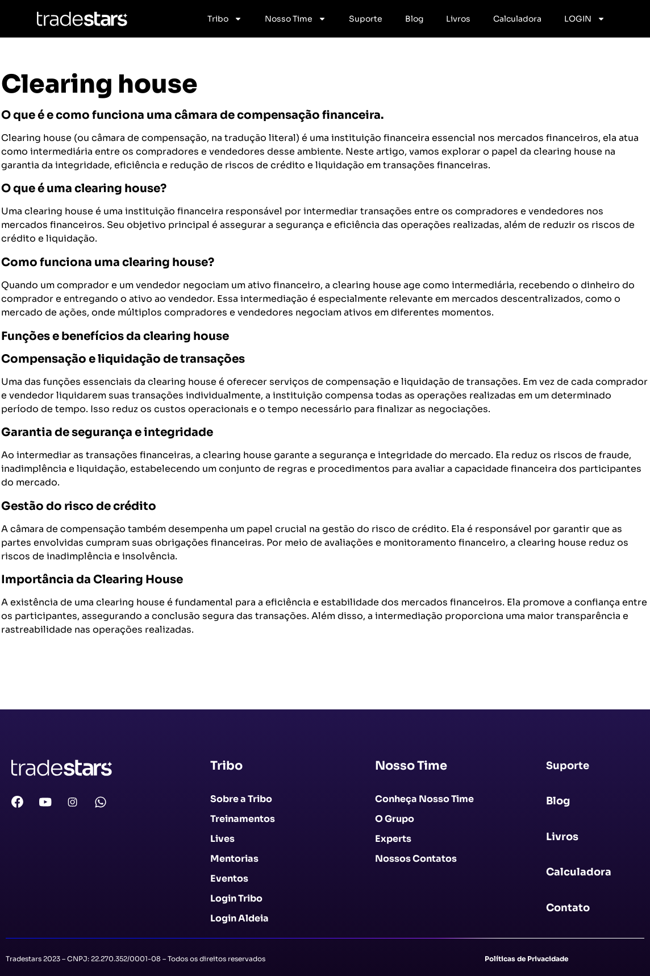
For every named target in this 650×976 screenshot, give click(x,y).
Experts (393, 839)
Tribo (224, 18)
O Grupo (394, 819)
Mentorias (234, 859)
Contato (568, 908)
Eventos (229, 878)
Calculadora (517, 19)
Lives (222, 839)
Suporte (365, 19)
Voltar (21, 686)
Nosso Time (295, 18)
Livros (458, 19)
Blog (414, 19)
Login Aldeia (239, 918)
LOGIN (584, 18)
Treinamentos (242, 819)
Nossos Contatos (416, 859)
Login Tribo (236, 898)
